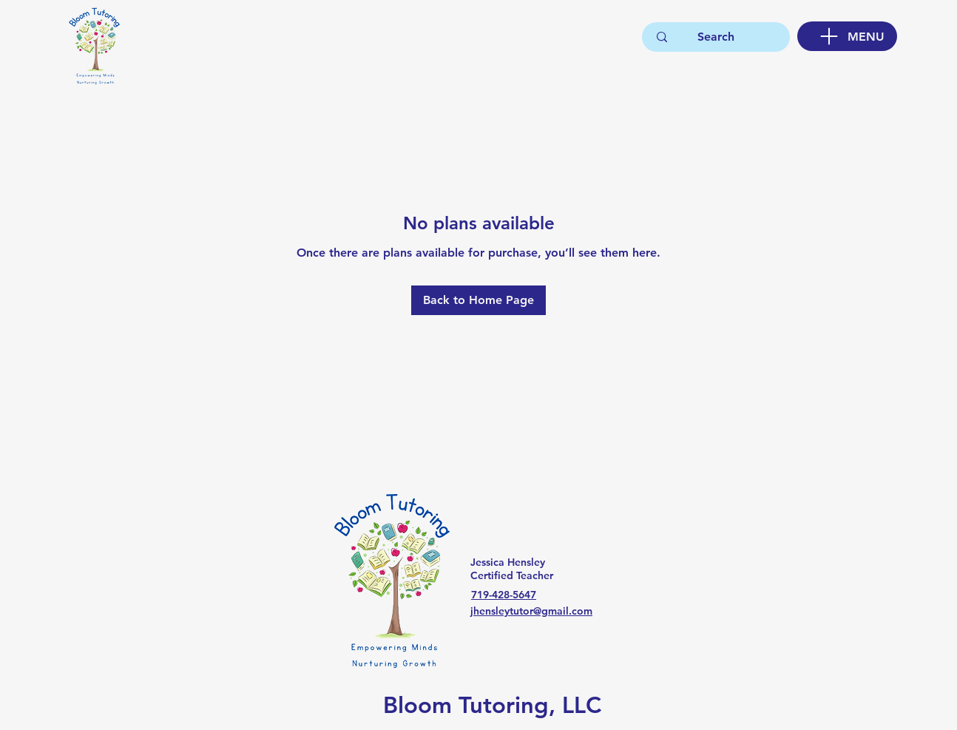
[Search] (715, 37)
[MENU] (847, 36)
